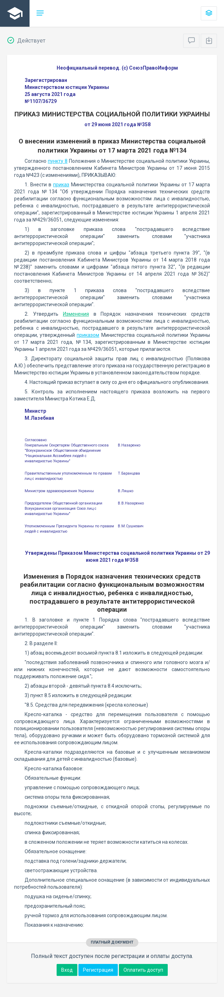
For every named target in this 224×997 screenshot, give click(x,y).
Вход (67, 970)
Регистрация (98, 970)
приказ (61, 184)
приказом (88, 335)
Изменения (76, 314)
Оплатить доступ (143, 970)
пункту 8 (58, 161)
